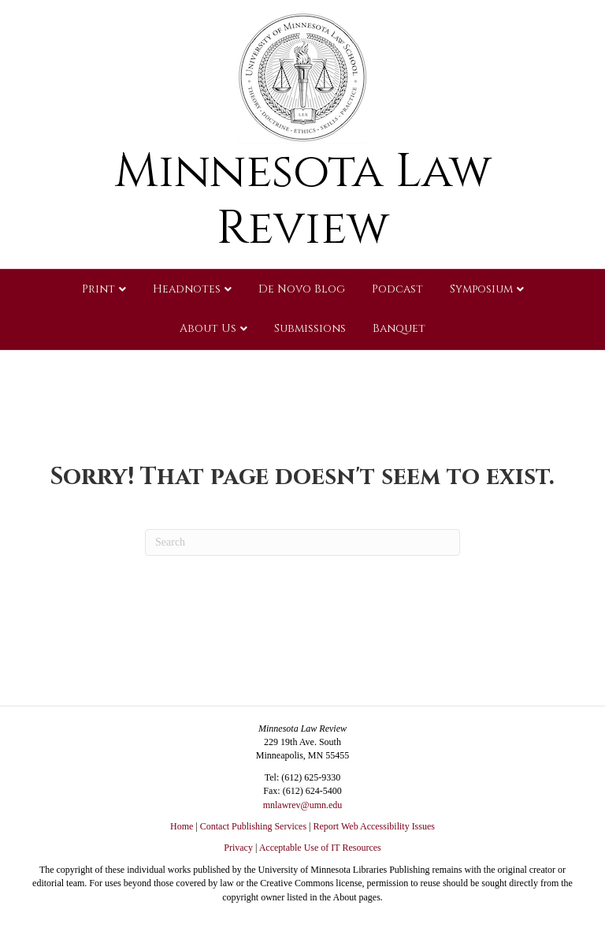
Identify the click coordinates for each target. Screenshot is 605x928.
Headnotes (187, 288)
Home (181, 826)
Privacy (238, 847)
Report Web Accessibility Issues (374, 826)
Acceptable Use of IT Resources (320, 847)
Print (98, 288)
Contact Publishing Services (253, 826)
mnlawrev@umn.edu (303, 805)
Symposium (481, 288)
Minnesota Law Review (303, 200)
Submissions (310, 328)
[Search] (302, 542)
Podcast (397, 288)
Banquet (399, 328)
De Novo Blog (301, 288)
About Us (208, 328)
